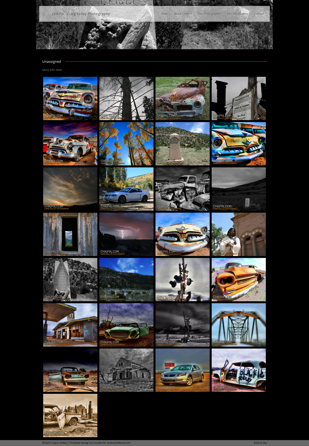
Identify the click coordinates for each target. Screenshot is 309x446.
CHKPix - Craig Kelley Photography (81, 13)
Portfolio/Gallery (237, 14)
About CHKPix (183, 14)
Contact (259, 14)
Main (165, 14)
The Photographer (209, 14)
